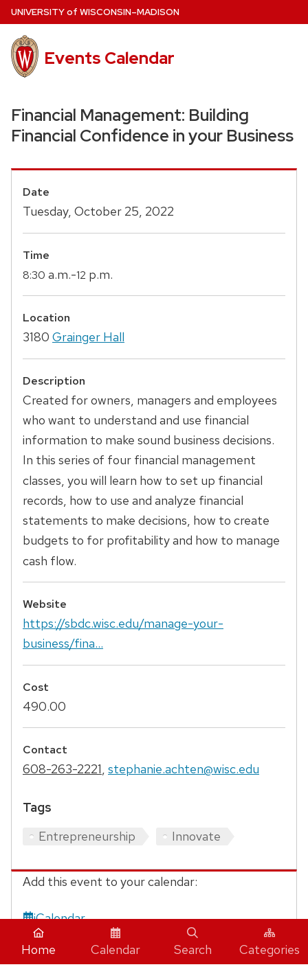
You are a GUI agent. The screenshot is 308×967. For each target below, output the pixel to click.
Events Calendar (109, 58)
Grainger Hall (88, 337)
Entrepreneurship (86, 836)
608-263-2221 (62, 769)
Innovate (196, 836)
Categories (269, 942)
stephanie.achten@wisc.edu (183, 769)
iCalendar (54, 918)
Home (38, 942)
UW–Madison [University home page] (95, 12)
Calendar (115, 942)
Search (193, 942)
